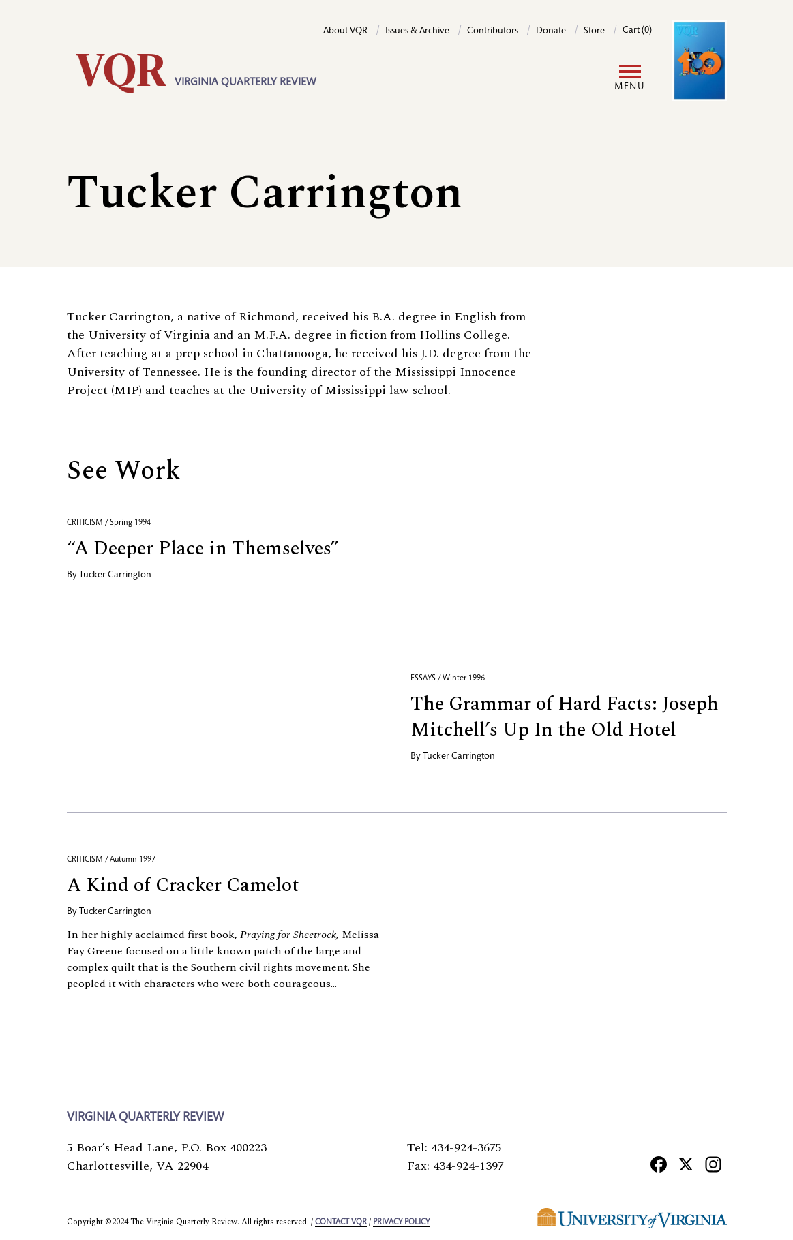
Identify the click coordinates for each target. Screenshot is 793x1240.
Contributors (492, 31)
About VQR (345, 31)
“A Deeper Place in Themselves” (203, 548)
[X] (686, 1163)
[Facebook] (658, 1163)
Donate (551, 31)
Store (594, 31)
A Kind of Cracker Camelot (183, 885)
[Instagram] (713, 1163)
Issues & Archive (417, 31)
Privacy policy (401, 1222)
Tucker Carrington (115, 575)
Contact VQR (341, 1222)
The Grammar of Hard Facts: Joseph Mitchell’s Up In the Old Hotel (564, 716)
